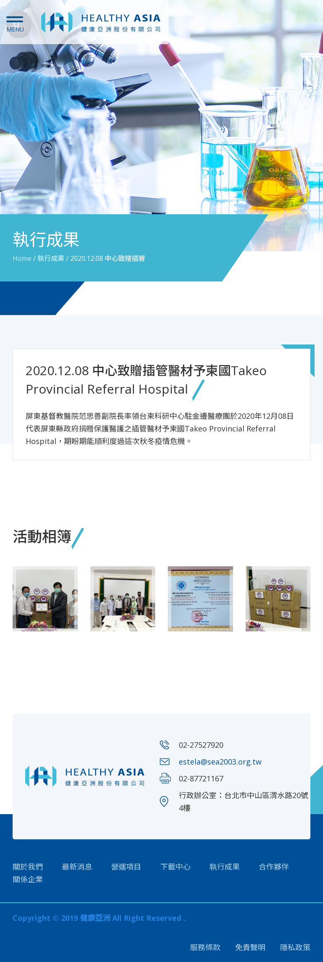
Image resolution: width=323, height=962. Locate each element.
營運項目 (126, 867)
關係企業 (28, 879)
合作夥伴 (274, 867)
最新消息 (77, 867)
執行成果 (50, 258)
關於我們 (28, 867)
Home (22, 258)
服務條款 (205, 947)
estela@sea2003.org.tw (220, 762)
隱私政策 (295, 947)
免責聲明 (250, 947)
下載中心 (175, 867)
